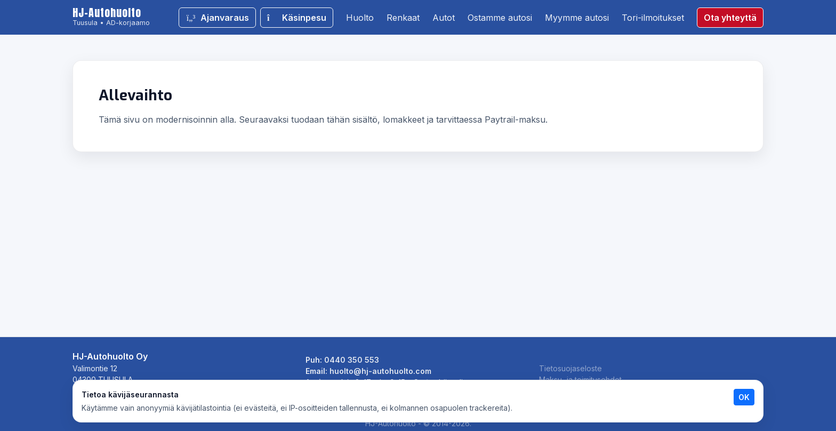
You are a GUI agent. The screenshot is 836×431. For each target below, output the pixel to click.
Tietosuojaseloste (570, 368)
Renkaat (403, 17)
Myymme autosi (577, 17)
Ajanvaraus (217, 17)
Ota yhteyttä (730, 17)
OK (744, 397)
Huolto (360, 17)
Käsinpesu (296, 17)
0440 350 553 (351, 359)
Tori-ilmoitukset (653, 17)
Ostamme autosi (500, 17)
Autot (443, 17)
